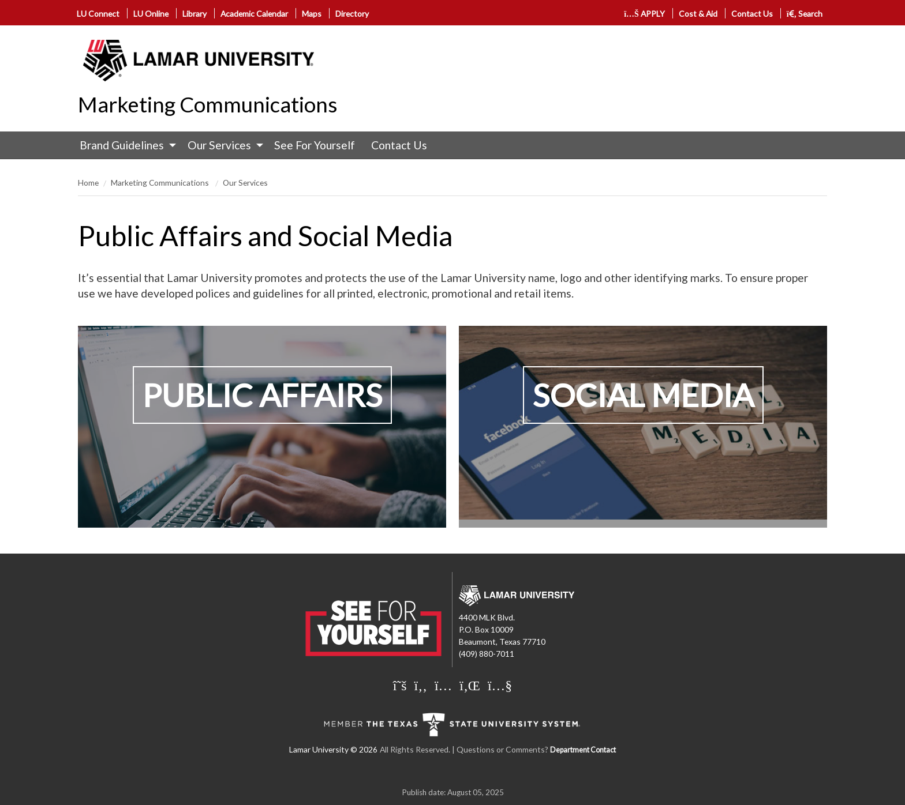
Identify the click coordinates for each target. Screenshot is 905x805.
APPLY (644, 13)
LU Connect (98, 13)
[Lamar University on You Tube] (499, 685)
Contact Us (752, 13)
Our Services (219, 145)
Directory (352, 13)
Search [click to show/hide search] (805, 13)
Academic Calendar (254, 13)
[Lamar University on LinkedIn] (470, 685)
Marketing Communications (208, 104)
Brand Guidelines (122, 145)
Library (194, 13)
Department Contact (583, 750)
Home (88, 182)
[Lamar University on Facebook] (420, 685)
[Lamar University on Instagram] (443, 685)
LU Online (151, 13)
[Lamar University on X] (400, 685)
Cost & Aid (698, 13)
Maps (311, 13)
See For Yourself (314, 145)
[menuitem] (125, 145)
